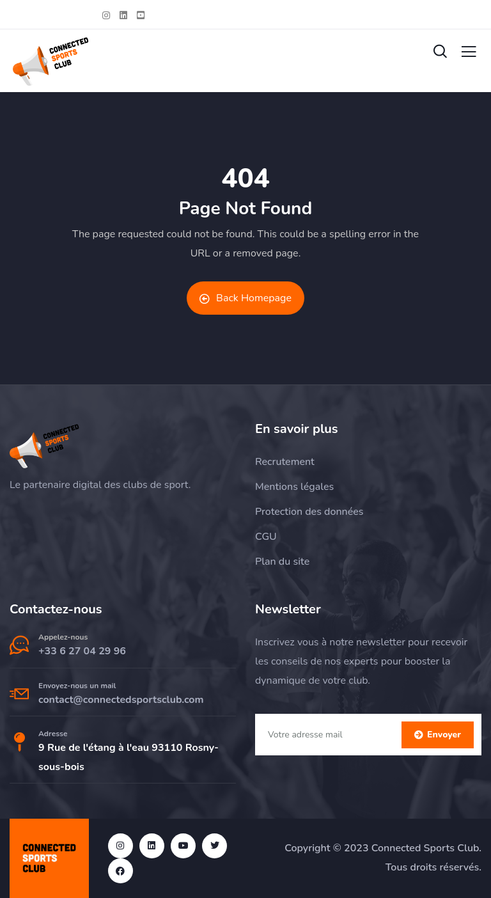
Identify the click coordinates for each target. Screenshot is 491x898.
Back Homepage (245, 298)
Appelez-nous (63, 637)
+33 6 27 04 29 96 (82, 651)
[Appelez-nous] (19, 645)
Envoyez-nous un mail (77, 686)
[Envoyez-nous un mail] (19, 694)
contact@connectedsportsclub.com (121, 700)
